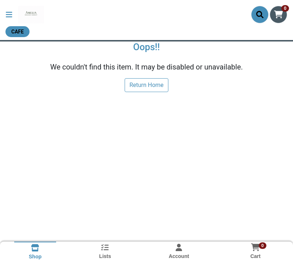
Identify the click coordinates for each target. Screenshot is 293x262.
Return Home (146, 85)
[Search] (259, 14)
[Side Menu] (9, 14)
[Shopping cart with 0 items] (278, 14)
